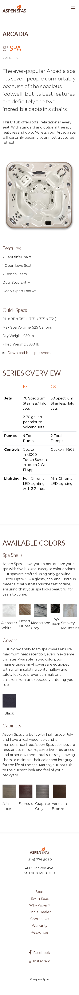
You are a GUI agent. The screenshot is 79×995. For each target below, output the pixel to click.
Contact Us (39, 919)
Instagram (39, 961)
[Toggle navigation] (73, 8)
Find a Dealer (39, 912)
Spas (39, 892)
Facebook (39, 953)
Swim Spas (39, 899)
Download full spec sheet (29, 353)
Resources (39, 932)
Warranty (39, 926)
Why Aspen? (39, 905)
